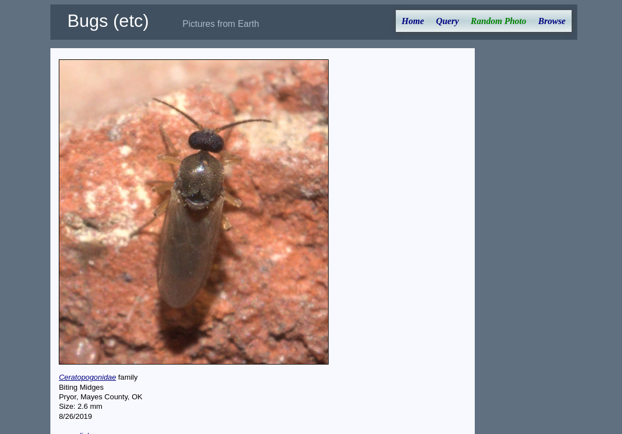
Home (412, 21)
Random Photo (498, 21)
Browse (551, 21)
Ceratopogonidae (87, 377)
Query (447, 21)
